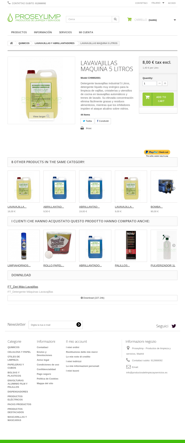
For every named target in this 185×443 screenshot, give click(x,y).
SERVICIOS (65, 32)
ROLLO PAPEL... (53, 265)
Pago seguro (44, 374)
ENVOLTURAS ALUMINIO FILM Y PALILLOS (17, 383)
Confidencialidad (46, 369)
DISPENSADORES (18, 391)
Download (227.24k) (92, 297)
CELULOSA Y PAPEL (19, 352)
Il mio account (76, 341)
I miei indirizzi (73, 361)
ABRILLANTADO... (90, 265)
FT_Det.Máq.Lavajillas (23, 287)
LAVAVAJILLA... (17, 206)
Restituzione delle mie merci (82, 352)
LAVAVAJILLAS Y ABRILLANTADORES (54, 43)
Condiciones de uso (48, 364)
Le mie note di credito (78, 356)
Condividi (103, 121)
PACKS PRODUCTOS (19, 404)
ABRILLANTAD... (53, 206)
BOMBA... (157, 206)
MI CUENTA (86, 32)
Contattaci (141, 3)
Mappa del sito (45, 383)
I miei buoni (72, 370)
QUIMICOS (24, 43)
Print (88, 128)
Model (84, 78)
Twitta (87, 121)
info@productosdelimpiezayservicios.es (146, 372)
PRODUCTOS (19, 32)
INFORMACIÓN (43, 32)
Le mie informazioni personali (82, 366)
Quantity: (148, 78)
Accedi (172, 3)
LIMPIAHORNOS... (19, 265)
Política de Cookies (47, 378)
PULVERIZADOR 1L (163, 265)
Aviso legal (43, 360)
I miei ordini (72, 347)
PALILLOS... (122, 265)
